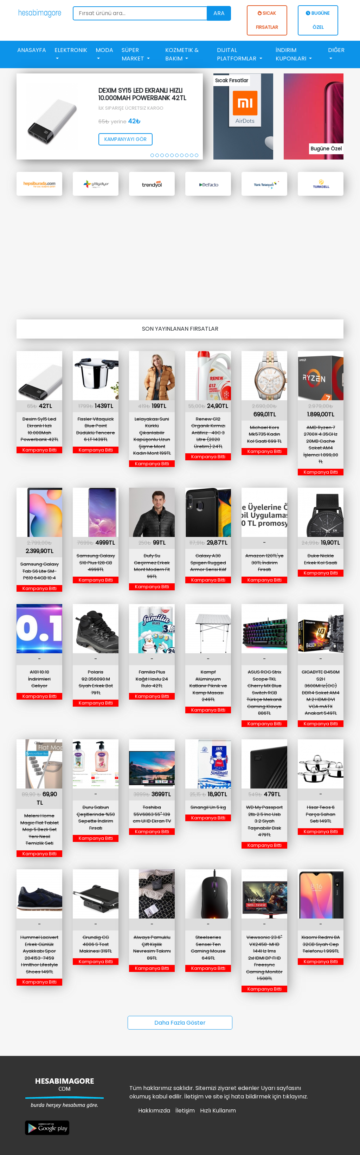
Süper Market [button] (134, 54)
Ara (219, 13)
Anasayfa (31, 50)
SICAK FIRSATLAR (267, 20)
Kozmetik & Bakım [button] (182, 54)
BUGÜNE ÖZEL (318, 20)
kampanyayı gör (125, 139)
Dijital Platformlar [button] (237, 54)
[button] (152, 155)
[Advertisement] (180, 254)
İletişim (185, 1111)
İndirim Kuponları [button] (292, 54)
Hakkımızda (154, 1111)
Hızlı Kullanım (218, 1111)
